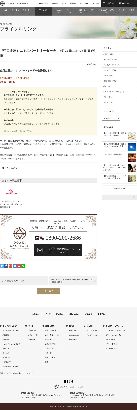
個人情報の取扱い (15, 373)
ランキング (6, 358)
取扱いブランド (8, 348)
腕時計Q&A (73, 339)
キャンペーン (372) (110, 59)
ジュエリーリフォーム (108, 11)
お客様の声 (6, 362)
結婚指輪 (5, 335)
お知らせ (54, 3)
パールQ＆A (32, 339)
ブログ (63, 3)
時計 (93, 10)
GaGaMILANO (74, 335)
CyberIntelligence (80, 406)
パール (70, 11)
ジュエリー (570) (109, 70)
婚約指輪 (5, 339)
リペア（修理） (111, 339)
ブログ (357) (107, 102)
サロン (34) (107, 97)
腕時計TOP (72, 330)
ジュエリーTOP (91, 330)
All (5, 10)
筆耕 (46, 362)
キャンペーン (29, 11)
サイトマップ (28, 373)
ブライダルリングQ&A (10, 366)
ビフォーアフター (111, 344)
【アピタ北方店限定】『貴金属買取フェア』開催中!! (114, 134)
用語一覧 (48, 353)
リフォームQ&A (111, 348)
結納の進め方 (50, 339)
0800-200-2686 (63, 238)
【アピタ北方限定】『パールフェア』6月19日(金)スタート (114, 177)
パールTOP (32, 330)
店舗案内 (72, 3)
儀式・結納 (81, 11)
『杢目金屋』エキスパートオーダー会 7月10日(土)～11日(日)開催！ (11, 204)
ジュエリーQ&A (92, 335)
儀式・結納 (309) (109, 81)
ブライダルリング (44, 11)
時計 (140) (107, 86)
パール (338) (107, 75)
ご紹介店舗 (49, 348)
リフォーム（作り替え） (114, 335)
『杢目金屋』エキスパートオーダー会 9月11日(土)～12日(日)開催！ (71, 281)
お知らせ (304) (108, 54)
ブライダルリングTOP (10, 330)
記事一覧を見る (119, 188)
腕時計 (71, 326)
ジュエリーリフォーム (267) (113, 92)
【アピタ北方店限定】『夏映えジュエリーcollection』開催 (114, 145)
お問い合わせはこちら (62, 250)
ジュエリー (58, 11)
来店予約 (110, 3)
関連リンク (4, 373)
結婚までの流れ (50, 344)
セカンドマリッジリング (11, 344)
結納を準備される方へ (53, 335)
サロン (122, 11)
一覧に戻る (48, 291)
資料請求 (96, 3)
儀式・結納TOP (50, 330)
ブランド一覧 (32, 335)
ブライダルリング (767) (112, 65)
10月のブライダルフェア (14, 281)
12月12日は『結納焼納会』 (113, 154)
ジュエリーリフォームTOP (115, 330)
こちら (77, 144)
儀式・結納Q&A (51, 358)
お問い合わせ (84, 3)
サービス (5, 353)
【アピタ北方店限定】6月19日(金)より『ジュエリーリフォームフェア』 (114, 167)
